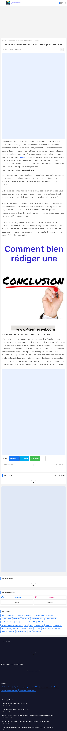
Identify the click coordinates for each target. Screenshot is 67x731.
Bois (3, 615)
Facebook (15, 458)
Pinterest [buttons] (50, 602)
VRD (3, 628)
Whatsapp (36, 458)
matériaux (58, 628)
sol (30, 631)
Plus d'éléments (60, 475)
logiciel (50, 628)
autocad (15, 628)
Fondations (25, 618)
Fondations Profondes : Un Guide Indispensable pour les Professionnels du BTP (28, 727)
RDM (26, 625)
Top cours (48, 625)
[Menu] (2, 3)
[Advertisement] (33, 21)
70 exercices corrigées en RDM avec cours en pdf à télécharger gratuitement (28, 715)
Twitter (25, 458)
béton (30, 628)
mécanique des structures (27, 690)
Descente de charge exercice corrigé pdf (16, 709)
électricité (35, 687)
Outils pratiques (6, 687)
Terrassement (39, 625)
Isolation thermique (7, 622)
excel (44, 628)
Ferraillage (16, 618)
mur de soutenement (8, 631)
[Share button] (43, 458)
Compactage (10, 615)
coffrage (37, 628)
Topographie (57, 625)
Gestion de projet (51, 618)
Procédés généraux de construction (12, 625)
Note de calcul (25, 622)
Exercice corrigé (6, 618)
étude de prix (37, 631)
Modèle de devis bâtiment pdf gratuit (14, 703)
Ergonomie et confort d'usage (49, 687)
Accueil (4, 40)
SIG (31, 625)
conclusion (22, 157)
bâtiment (23, 628)
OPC (33, 622)
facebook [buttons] (18, 597)
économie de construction (9, 690)
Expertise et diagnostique (21, 687)
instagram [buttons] (52, 597)
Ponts (44, 622)
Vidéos (9, 628)
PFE (39, 622)
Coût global (49, 615)
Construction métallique (24, 615)
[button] (61, 3)
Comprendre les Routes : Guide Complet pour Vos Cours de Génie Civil (25, 721)
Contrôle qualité (39, 615)
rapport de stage (21, 631)
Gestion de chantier (37, 618)
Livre (17, 622)
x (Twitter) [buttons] (17, 602)
